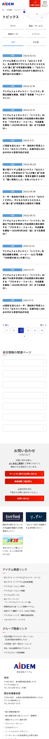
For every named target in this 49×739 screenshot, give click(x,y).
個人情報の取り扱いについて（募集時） (21, 699)
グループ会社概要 (22, 403)
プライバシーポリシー (14, 707)
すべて (13, 25)
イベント (36, 34)
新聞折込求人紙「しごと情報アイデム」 (19, 590)
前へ (7, 325)
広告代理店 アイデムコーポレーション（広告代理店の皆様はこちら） (19, 621)
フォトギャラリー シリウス (14, 603)
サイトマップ (10, 723)
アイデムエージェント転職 (14, 574)
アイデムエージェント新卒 (14, 570)
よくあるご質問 (16, 447)
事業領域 (22, 386)
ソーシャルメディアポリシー (17, 715)
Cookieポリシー (12, 711)
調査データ (13, 34)
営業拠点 (22, 394)
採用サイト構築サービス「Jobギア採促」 (20, 594)
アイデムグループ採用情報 (14, 636)
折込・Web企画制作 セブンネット (17, 632)
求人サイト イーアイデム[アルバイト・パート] (22, 561)
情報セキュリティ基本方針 (16, 703)
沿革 (22, 377)
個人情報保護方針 (12, 695)
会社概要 (22, 369)
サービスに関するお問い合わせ (23, 457)
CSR (13, 42)
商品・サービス (36, 25)
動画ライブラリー (22, 411)
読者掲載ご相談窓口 (23, 465)
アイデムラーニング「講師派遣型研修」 (19, 599)
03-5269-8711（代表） (18, 671)
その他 (36, 42)
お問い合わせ (35, 5)
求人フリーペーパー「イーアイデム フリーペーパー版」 (18, 584)
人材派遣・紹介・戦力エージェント (18, 627)
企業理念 (22, 360)
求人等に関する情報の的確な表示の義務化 (22, 727)
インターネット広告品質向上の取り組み (21, 719)
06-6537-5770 (14, 687)
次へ (42, 325)
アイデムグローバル (11, 578)
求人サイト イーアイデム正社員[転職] (18, 565)
